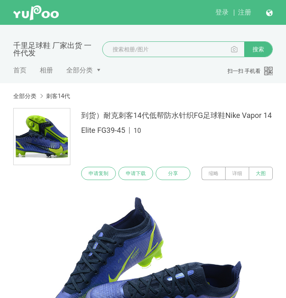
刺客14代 (58, 96)
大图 (261, 173)
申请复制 (98, 173)
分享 (173, 173)
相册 (46, 70)
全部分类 (79, 70)
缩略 (214, 173)
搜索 (258, 49)
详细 (237, 173)
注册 (244, 12)
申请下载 (136, 173)
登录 (221, 12)
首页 (19, 70)
